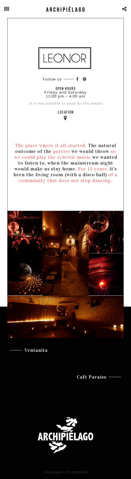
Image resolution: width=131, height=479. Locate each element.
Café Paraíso (92, 377)
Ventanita (36, 350)
